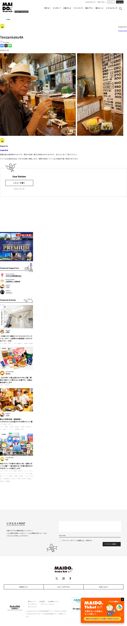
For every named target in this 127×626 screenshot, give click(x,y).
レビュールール (19, 189)
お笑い (6, 471)
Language (120, 2)
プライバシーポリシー (48, 604)
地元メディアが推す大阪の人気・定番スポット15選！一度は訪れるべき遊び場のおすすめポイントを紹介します (16, 466)
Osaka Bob (122, 31)
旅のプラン (89, 8)
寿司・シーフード (8, 429)
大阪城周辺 (6, 478)
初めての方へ (102, 2)
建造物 (2, 481)
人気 (15, 343)
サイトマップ (32, 607)
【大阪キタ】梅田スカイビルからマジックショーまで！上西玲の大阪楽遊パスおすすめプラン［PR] (16, 338)
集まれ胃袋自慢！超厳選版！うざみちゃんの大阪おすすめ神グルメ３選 (16, 420)
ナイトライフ (78, 8)
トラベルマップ (111, 8)
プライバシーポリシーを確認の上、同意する (77, 540)
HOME (8, 19)
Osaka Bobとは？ (90, 2)
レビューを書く (19, 183)
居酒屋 (17, 429)
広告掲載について (53, 601)
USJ (1, 471)
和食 (22, 427)
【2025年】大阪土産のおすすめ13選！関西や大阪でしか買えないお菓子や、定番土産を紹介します (16, 380)
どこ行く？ (57, 8)
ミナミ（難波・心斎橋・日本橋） (10, 427)
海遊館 (8, 481)
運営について (32, 601)
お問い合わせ (103, 587)
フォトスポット (11, 473)
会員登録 (42, 601)
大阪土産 (7, 385)
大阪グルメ (67, 8)
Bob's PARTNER (63, 587)
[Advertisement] (16, 214)
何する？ (47, 8)
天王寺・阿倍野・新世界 (18, 478)
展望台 (20, 343)
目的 (22, 429)
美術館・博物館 (28, 343)
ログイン (110, 2)
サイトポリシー (33, 604)
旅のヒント (100, 8)
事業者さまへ (23, 587)
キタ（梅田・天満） (6, 343)
